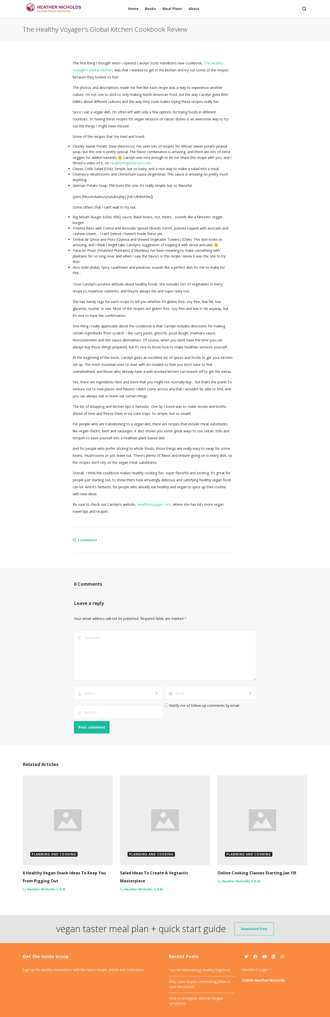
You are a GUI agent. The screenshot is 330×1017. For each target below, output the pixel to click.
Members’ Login (255, 969)
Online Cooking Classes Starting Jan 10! (256, 873)
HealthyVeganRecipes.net (130, 163)
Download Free (254, 928)
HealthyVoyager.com (154, 504)
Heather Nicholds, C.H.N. (46, 889)
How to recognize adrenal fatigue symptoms (196, 1001)
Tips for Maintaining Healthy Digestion (200, 970)
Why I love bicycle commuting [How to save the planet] (200, 984)
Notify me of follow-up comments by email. (204, 705)
